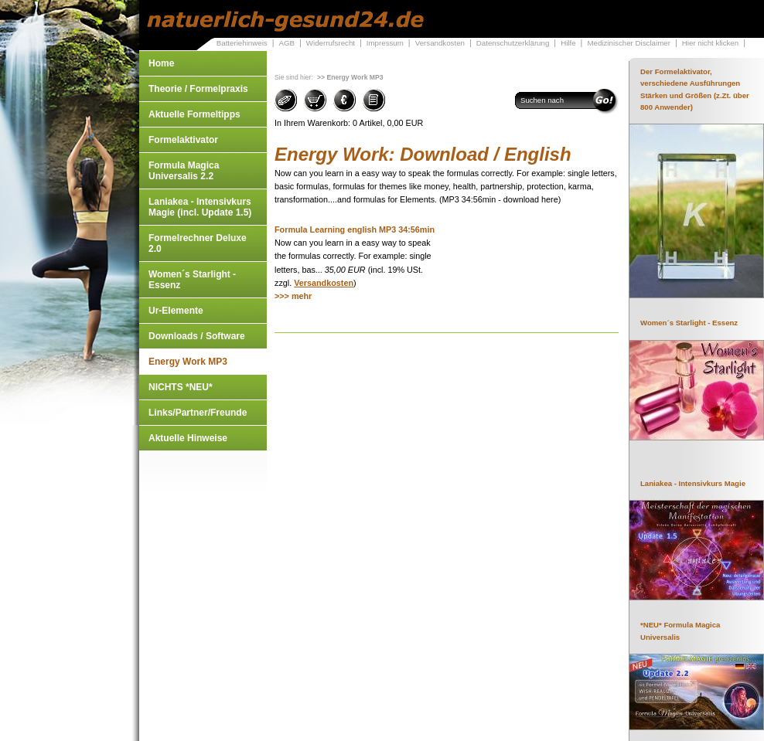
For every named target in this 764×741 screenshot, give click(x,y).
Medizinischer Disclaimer (628, 43)
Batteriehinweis (242, 43)
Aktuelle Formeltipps (194, 114)
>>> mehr (293, 296)
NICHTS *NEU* (180, 387)
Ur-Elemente (175, 310)
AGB (286, 43)
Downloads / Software (196, 336)
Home (161, 63)
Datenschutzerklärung (513, 43)
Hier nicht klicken (710, 43)
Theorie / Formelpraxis (198, 88)
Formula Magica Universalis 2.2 (183, 171)
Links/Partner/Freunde (197, 412)
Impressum (385, 43)
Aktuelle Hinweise (187, 438)
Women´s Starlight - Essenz (192, 280)
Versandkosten (440, 43)
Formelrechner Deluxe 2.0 (197, 243)
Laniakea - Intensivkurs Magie (692, 483)
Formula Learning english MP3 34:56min (355, 229)
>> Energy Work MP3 (350, 77)
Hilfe (568, 43)
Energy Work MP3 (187, 361)
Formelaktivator (183, 139)
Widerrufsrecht (330, 43)
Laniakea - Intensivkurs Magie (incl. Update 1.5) (199, 207)
